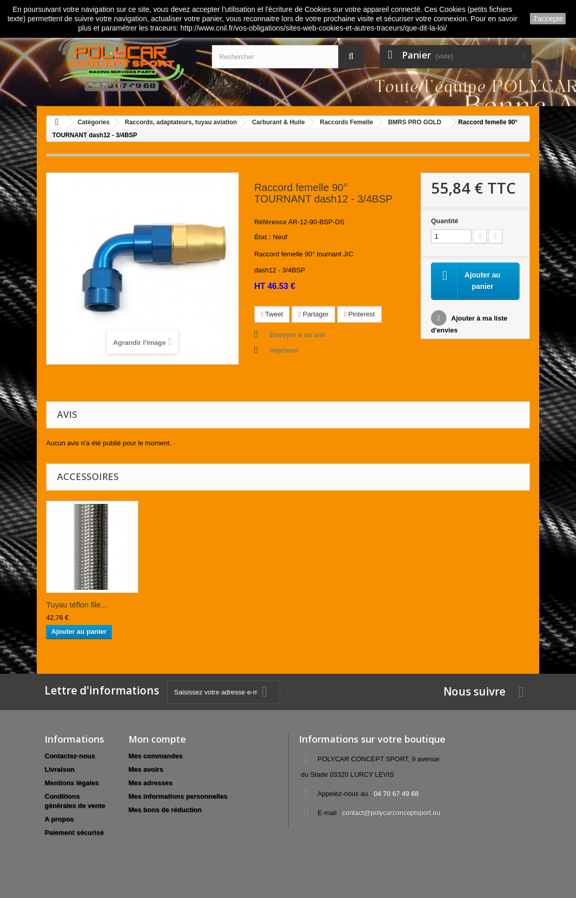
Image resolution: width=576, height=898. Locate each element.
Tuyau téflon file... (76, 604)
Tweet (272, 314)
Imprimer (284, 350)
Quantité (444, 221)
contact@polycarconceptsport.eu (391, 813)
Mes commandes (155, 756)
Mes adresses (150, 783)
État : (262, 237)
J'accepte (547, 19)
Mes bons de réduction (165, 810)
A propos (59, 819)
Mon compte (157, 739)
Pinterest (359, 314)
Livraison (60, 769)
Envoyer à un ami (298, 335)
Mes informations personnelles (177, 796)
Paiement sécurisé (74, 832)
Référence (270, 222)
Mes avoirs (145, 769)
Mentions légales (72, 783)
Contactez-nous (70, 756)
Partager (313, 314)
